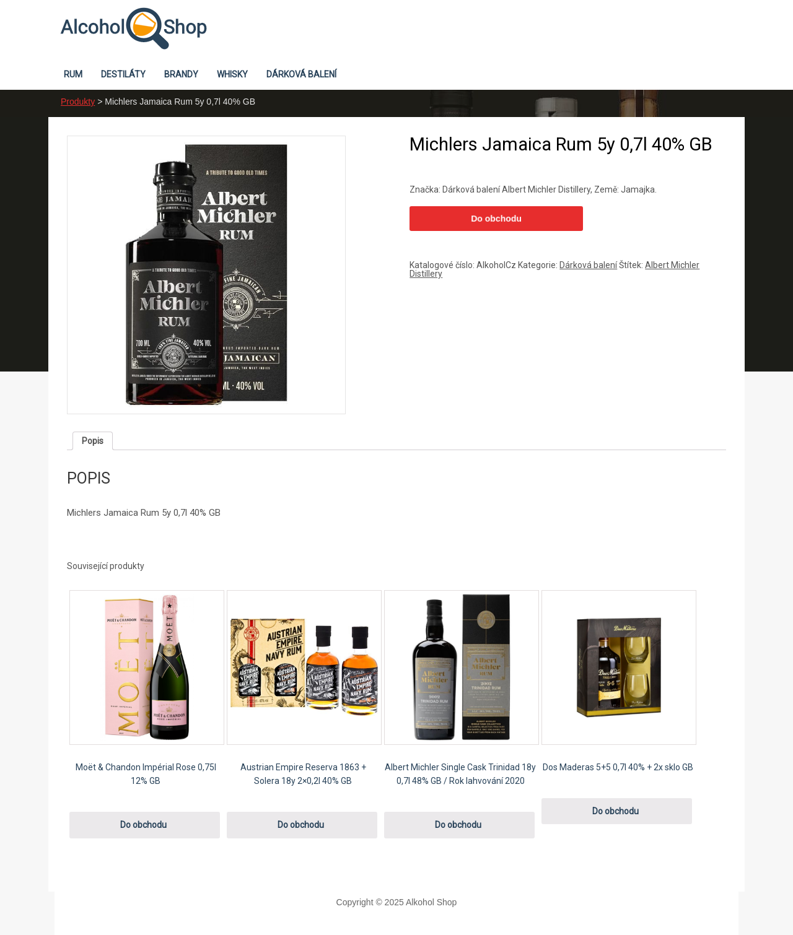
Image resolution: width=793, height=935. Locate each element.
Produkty (78, 102)
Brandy (181, 74)
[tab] (92, 441)
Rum (73, 74)
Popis (92, 441)
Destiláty (123, 74)
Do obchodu (496, 219)
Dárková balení (301, 74)
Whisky (232, 74)
